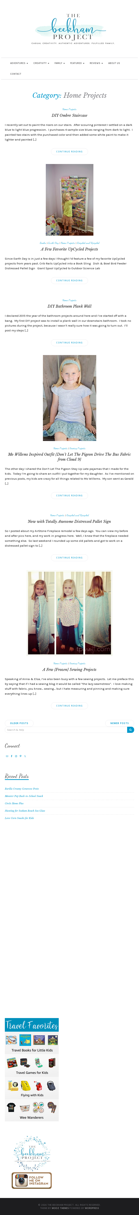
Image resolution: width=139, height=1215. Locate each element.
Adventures (19, 63)
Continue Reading (69, 151)
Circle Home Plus (14, 803)
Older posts (19, 723)
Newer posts (119, 723)
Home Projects (69, 109)
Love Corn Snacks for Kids (19, 818)
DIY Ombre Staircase (69, 115)
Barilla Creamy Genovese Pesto (22, 788)
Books (43, 242)
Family (60, 63)
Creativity (41, 63)
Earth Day (53, 242)
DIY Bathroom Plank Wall (69, 306)
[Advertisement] (69, 864)
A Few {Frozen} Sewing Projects (70, 669)
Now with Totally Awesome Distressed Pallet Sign (69, 521)
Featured (77, 63)
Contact (15, 74)
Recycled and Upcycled (88, 242)
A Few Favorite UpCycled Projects (69, 249)
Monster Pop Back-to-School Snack (24, 796)
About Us (114, 63)
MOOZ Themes (60, 1208)
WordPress (92, 1208)
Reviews (96, 63)
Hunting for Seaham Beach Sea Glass (25, 810)
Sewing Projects (77, 448)
